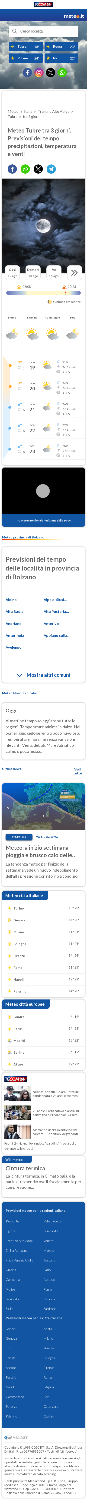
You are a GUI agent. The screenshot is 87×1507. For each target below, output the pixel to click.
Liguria (10, 1231)
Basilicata (12, 1299)
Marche (49, 1250)
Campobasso (15, 1397)
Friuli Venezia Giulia (19, 1260)
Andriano (14, 623)
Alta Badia (14, 611)
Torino (10, 1329)
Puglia (48, 1289)
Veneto (49, 1241)
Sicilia (9, 1309)
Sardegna (50, 1309)
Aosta (48, 1329)
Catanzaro (51, 1406)
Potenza (11, 1406)
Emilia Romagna (17, 1250)
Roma (48, 1377)
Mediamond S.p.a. (40, 1481)
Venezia (49, 1348)
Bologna (49, 1358)
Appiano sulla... (57, 635)
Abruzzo (49, 1279)
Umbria (11, 1270)
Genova (11, 1338)
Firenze (49, 1368)
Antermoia (15, 635)
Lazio (47, 1270)
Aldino (11, 599)
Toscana (49, 1260)
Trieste (11, 1358)
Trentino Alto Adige (19, 1241)
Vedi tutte (77, 771)
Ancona (11, 1368)
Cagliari (49, 1416)
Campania (13, 1279)
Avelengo (14, 647)
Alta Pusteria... (56, 611)
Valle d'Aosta (52, 1221)
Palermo (11, 1416)
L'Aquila (49, 1387)
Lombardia (51, 1231)
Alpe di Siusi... (55, 599)
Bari (46, 1397)
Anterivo (51, 623)
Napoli (10, 1387)
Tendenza (19, 837)
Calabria (49, 1299)
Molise (10, 1289)
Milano (48, 1338)
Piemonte (12, 1221)
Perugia (11, 1377)
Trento (11, 1348)
